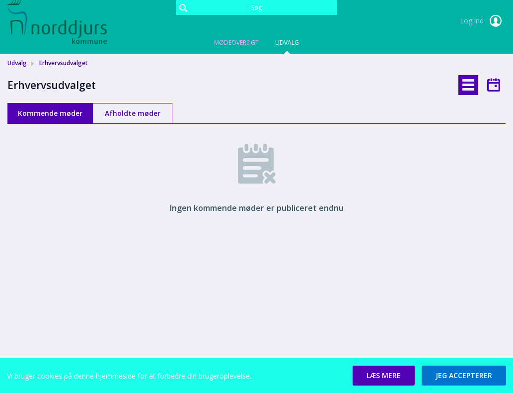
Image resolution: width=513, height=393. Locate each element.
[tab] (468, 85)
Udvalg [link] (17, 63)
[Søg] (256, 7)
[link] (57, 22)
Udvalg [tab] (287, 42)
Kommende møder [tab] (50, 113)
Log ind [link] (483, 21)
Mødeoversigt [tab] (236, 42)
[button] (384, 376)
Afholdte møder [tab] (132, 113)
